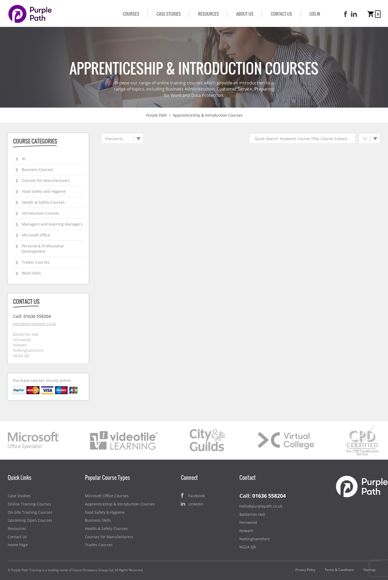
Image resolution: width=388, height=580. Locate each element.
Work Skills (31, 273)
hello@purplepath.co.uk (34, 323)
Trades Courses (36, 262)
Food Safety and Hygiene (44, 191)
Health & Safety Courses (43, 202)
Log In (314, 14)
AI (23, 158)
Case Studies (169, 14)
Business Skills (98, 520)
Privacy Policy (305, 569)
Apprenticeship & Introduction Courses (120, 504)
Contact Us (281, 14)
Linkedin (192, 504)
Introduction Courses (40, 213)
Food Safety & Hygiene (105, 512)
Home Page (18, 544)
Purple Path (156, 115)
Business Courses (37, 169)
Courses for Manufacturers (46, 180)
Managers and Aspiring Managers (52, 224)
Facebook (193, 496)
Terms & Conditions (339, 569)
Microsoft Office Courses (107, 495)
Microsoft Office (36, 235)
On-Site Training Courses (30, 512)
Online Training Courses (29, 504)
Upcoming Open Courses (30, 520)
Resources (208, 14)
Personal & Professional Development (43, 248)
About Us (245, 14)
